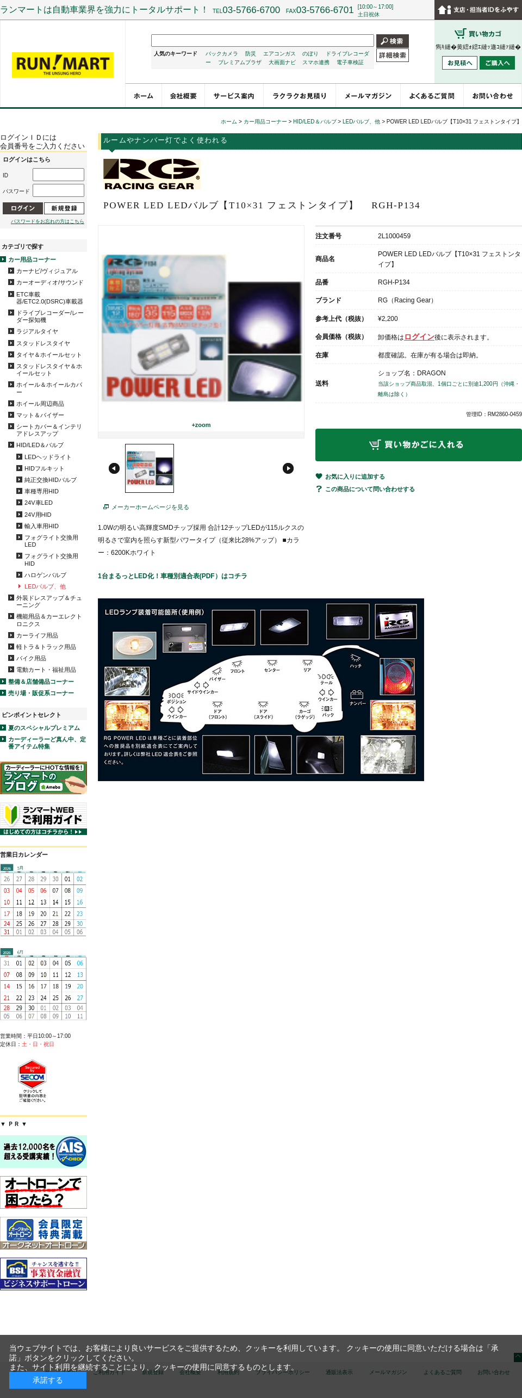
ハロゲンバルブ (45, 575)
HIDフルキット (44, 468)
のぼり (310, 54)
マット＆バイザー (40, 415)
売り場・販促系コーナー (41, 693)
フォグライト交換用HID (51, 559)
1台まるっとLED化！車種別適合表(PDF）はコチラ (172, 576)
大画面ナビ (282, 62)
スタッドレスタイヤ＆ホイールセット (49, 369)
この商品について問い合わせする (370, 489)
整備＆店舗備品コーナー (41, 681)
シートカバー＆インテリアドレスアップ (49, 430)
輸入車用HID (41, 526)
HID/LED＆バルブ (40, 445)
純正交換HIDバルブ (50, 480)
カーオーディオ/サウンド (50, 282)
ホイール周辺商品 (40, 403)
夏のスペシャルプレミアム (44, 728)
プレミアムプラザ (240, 62)
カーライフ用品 (37, 635)
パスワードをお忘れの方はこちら (47, 221)
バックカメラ (222, 54)
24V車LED (38, 502)
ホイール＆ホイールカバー (49, 388)
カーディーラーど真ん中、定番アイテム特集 (47, 743)
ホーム (229, 122)
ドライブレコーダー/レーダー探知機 (50, 316)
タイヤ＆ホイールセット (49, 354)
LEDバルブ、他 (45, 586)
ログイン (419, 336)
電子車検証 (350, 62)
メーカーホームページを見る (150, 507)
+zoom (200, 425)
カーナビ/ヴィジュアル (47, 271)
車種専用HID (41, 491)
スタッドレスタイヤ (43, 343)
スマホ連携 (316, 62)
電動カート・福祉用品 (46, 669)
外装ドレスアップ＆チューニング (49, 601)
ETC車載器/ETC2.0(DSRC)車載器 (49, 298)
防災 (250, 54)
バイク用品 (31, 658)
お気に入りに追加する (355, 476)
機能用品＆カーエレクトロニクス (49, 620)
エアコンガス (279, 54)
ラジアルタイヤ (37, 331)
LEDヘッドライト (48, 457)
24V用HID (38, 514)
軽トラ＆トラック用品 (46, 647)
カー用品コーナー (32, 259)
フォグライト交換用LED (51, 541)
